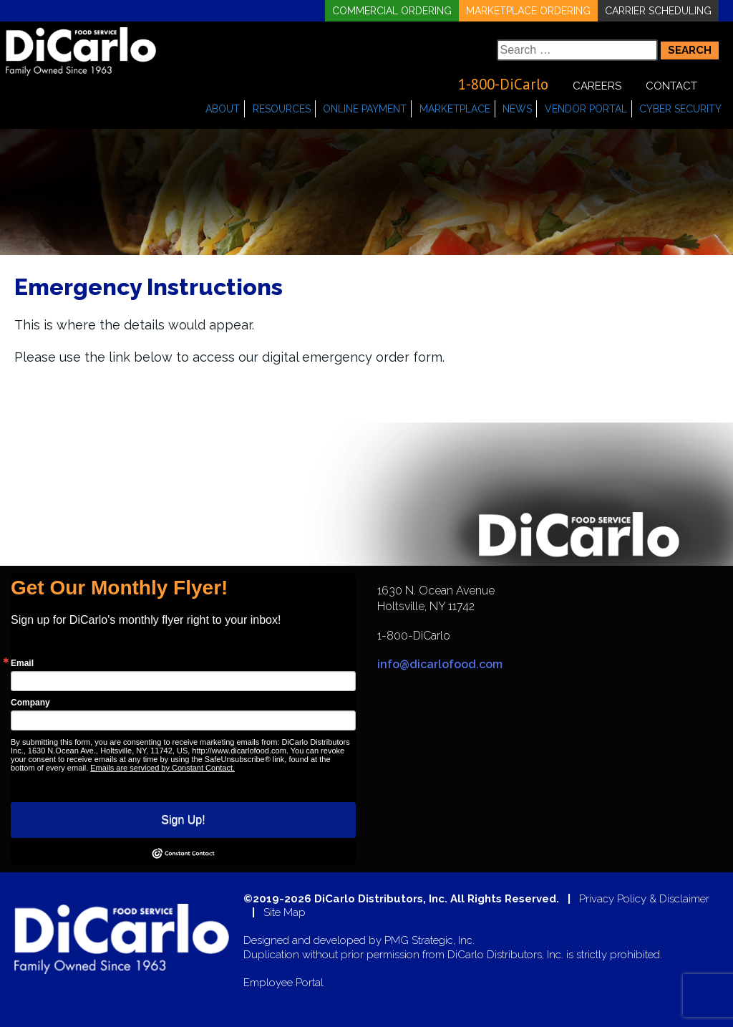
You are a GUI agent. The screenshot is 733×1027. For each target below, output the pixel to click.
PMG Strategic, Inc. (429, 941)
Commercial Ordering (392, 10)
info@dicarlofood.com (440, 664)
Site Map (284, 913)
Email (22, 663)
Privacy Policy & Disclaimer (644, 899)
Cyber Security (680, 109)
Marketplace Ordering (528, 10)
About (222, 109)
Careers (597, 85)
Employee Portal (283, 983)
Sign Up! (183, 820)
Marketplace (454, 109)
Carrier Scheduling (658, 10)
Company (30, 702)
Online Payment (365, 109)
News (517, 109)
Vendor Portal (586, 109)
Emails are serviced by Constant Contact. (162, 767)
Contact (671, 85)
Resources (282, 109)
